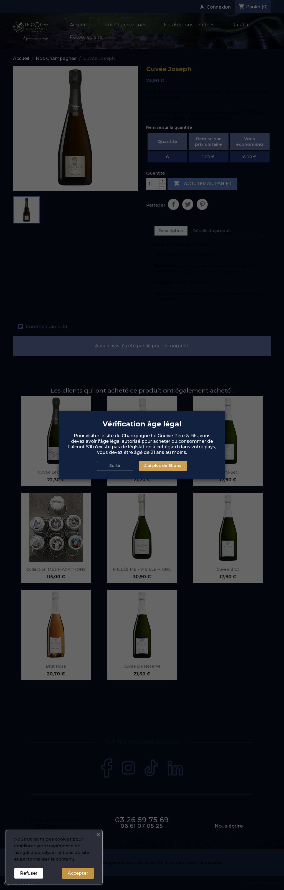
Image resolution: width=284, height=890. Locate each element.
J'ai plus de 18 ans (162, 465)
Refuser (28, 873)
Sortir (115, 465)
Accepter (78, 873)
